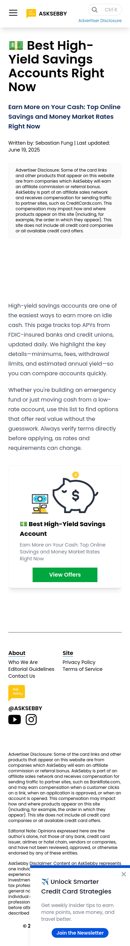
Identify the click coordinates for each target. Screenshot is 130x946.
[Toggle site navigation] (13, 12)
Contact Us (21, 676)
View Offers (65, 575)
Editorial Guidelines (31, 669)
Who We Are (23, 662)
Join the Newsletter (80, 932)
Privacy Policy (79, 662)
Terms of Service (83, 669)
